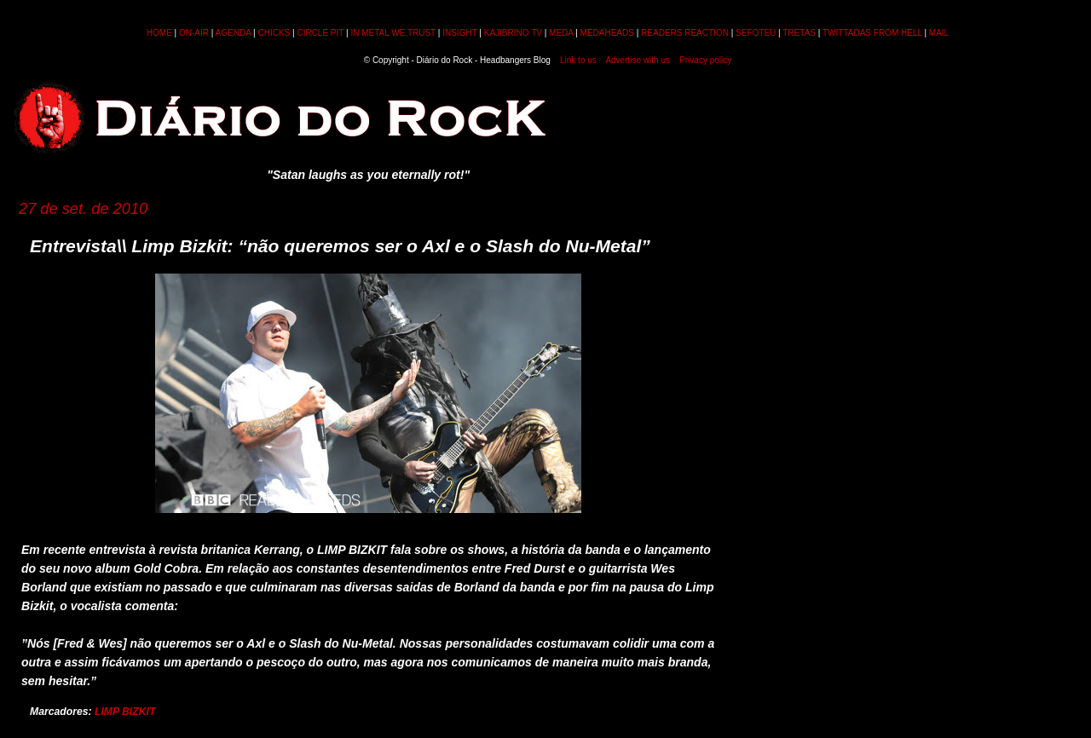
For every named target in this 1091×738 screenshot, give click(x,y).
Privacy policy (705, 60)
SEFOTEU (756, 32)
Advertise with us (637, 60)
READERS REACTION (685, 32)
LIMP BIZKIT (125, 712)
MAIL (939, 32)
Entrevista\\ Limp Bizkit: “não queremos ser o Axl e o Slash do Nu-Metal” (340, 246)
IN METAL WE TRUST (393, 32)
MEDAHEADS (607, 32)
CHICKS (273, 32)
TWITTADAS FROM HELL (872, 32)
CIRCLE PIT (320, 32)
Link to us (578, 60)
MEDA (561, 32)
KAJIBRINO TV (513, 32)
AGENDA (233, 32)
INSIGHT (459, 32)
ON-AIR (194, 32)
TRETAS (799, 32)
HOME (159, 32)
